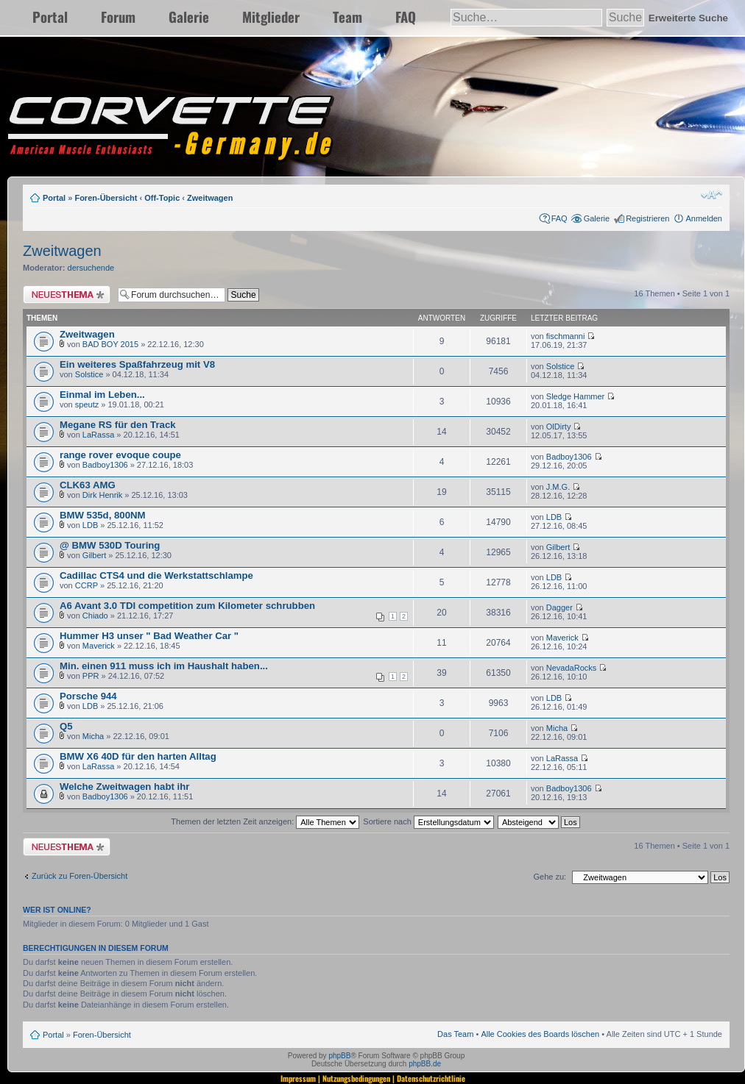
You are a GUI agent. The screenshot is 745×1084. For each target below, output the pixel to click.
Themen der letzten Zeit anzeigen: (265, 821)
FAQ (405, 16)
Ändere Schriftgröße (711, 195)
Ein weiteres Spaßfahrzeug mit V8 (137, 364)
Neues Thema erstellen (66, 294)
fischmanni (565, 336)
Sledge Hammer (575, 396)
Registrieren (647, 218)
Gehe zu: (549, 876)
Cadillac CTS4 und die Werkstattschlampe (156, 575)
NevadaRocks (571, 667)
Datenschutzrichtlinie (431, 1078)
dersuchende (91, 267)
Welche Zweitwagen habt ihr (124, 786)
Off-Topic (162, 197)
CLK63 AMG (88, 485)
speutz (87, 404)
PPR (90, 675)
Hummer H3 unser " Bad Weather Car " (149, 635)
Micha (93, 736)
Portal (50, 16)
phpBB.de (425, 1064)
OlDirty (558, 426)
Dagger (559, 607)
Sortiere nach (428, 821)
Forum (118, 16)
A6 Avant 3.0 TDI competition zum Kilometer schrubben (187, 605)
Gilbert (94, 555)
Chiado (95, 615)
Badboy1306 (105, 464)
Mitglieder (271, 16)
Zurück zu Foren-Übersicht (79, 875)
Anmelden (703, 218)
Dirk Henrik (102, 495)
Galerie (189, 16)
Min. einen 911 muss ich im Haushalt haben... (164, 665)
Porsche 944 (88, 696)
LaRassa (98, 434)
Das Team (455, 1034)
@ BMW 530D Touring (110, 545)
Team (347, 16)
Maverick (98, 645)
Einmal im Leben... (102, 394)
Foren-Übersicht (105, 197)
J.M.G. (558, 486)
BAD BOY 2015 (110, 344)
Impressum (298, 1078)
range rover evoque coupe (120, 454)
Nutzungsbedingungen (356, 1078)
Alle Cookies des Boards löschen (540, 1034)
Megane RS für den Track (118, 424)
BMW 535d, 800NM (103, 515)
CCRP (86, 585)
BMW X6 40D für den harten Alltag (138, 756)
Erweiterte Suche (688, 18)
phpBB (339, 1056)
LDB (90, 525)
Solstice (89, 374)
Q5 (66, 726)
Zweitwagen (210, 197)
